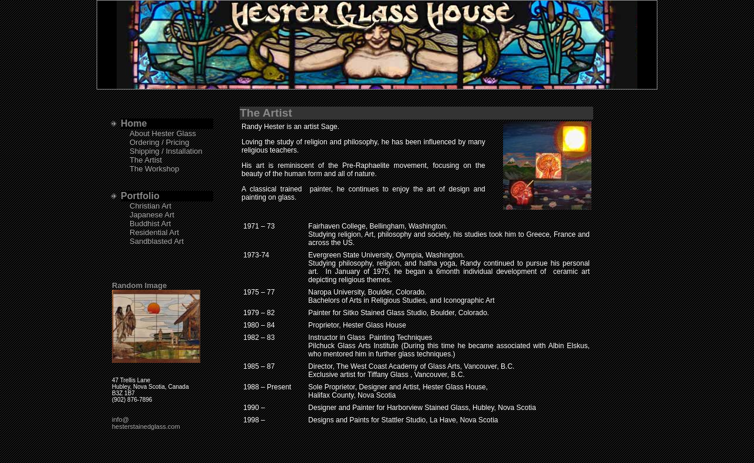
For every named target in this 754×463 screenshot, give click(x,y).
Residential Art (154, 232)
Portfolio (140, 196)
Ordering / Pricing (159, 142)
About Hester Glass (163, 133)
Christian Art (150, 205)
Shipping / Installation (166, 151)
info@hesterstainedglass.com (146, 423)
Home (134, 123)
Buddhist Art (150, 223)
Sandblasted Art (157, 241)
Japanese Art (152, 214)
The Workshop (154, 168)
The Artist (146, 160)
